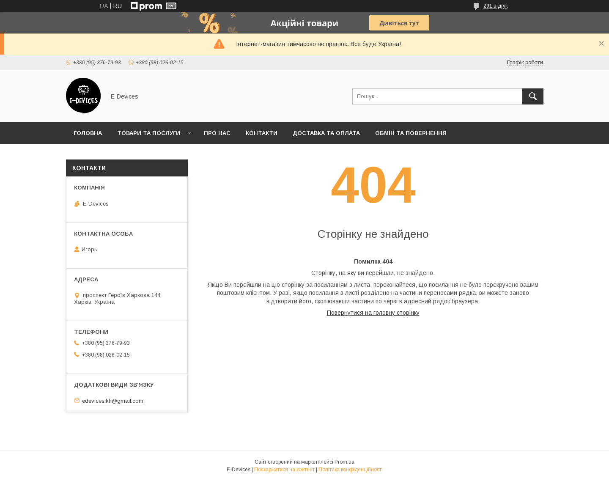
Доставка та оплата (326, 133)
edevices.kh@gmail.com (112, 400)
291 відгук (495, 6)
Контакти (261, 133)
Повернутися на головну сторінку (373, 312)
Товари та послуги (148, 133)
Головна (88, 133)
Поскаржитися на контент (284, 470)
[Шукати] (532, 96)
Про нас (217, 133)
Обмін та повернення (411, 133)
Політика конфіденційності (350, 470)
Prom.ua (344, 462)
